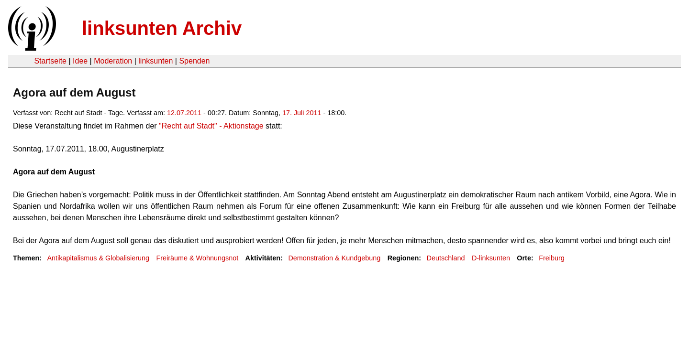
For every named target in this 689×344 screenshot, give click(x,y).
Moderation (113, 61)
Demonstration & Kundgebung (334, 258)
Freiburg (552, 258)
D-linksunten (491, 258)
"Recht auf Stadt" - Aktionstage (211, 126)
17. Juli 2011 (302, 113)
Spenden (194, 61)
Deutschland (446, 258)
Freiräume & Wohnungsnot (197, 258)
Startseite (50, 61)
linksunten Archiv (162, 28)
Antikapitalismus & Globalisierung (98, 258)
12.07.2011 (184, 113)
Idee (80, 61)
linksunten (155, 61)
